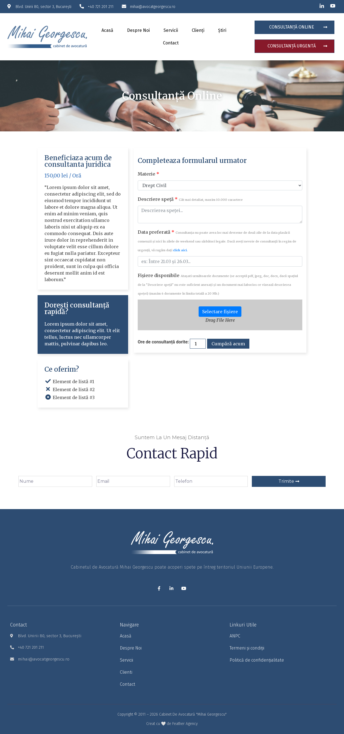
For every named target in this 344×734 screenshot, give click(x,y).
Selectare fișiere (220, 311)
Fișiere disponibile (218, 284)
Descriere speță (190, 199)
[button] (294, 27)
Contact (171, 43)
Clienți (198, 30)
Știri (222, 30)
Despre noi (138, 30)
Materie (148, 174)
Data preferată (217, 240)
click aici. (180, 250)
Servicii (170, 30)
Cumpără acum (228, 343)
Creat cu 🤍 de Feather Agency (172, 723)
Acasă (107, 30)
